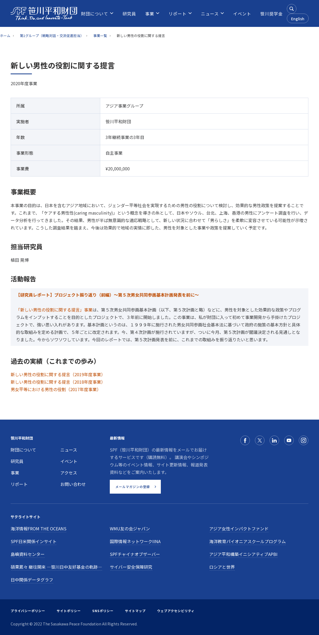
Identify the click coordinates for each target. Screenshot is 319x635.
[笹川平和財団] (44, 13)
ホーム (5, 35)
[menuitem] (94, 13)
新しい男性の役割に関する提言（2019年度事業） (58, 374)
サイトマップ (135, 610)
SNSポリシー (103, 610)
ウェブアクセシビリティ (176, 610)
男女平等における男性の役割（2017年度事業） (56, 389)
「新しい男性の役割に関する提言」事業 (54, 309)
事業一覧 (100, 35)
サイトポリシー (69, 610)
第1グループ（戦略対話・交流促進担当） (52, 35)
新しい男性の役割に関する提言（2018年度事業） (58, 382)
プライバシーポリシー (28, 610)
